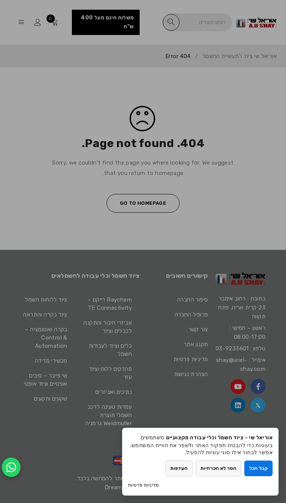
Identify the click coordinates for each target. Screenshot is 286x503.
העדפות (179, 468)
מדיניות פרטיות (143, 485)
